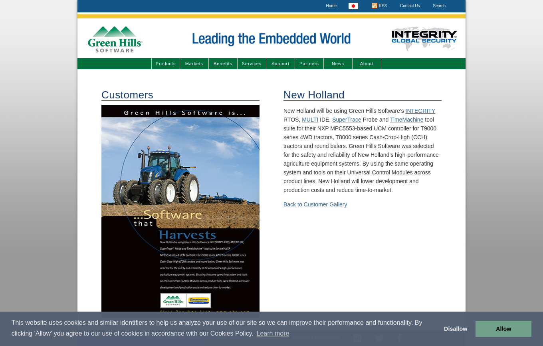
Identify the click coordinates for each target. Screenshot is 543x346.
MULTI (310, 119)
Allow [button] (503, 329)
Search (439, 6)
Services (252, 63)
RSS (379, 6)
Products (166, 63)
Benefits (223, 63)
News (338, 63)
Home (331, 6)
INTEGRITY (420, 111)
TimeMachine (407, 119)
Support (280, 63)
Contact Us (410, 6)
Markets (194, 63)
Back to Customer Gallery (315, 204)
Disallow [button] (455, 329)
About (366, 63)
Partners (309, 63)
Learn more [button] (273, 333)
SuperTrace (346, 119)
